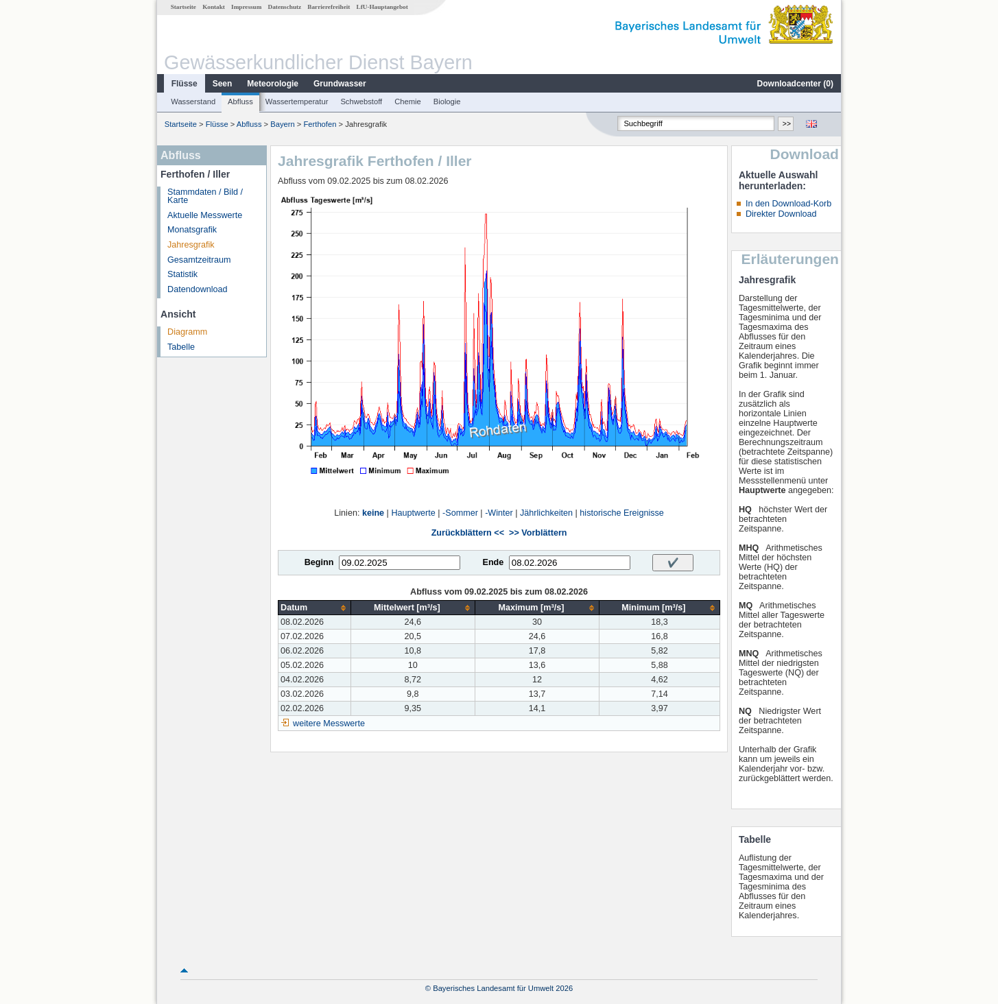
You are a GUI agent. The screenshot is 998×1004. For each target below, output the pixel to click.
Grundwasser (339, 83)
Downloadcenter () (795, 83)
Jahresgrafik (191, 245)
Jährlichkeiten (546, 513)
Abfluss (240, 101)
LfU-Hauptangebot (382, 6)
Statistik (182, 274)
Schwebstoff (361, 101)
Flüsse (184, 83)
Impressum (246, 6)
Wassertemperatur (297, 101)
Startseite (183, 6)
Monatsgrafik (192, 230)
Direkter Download (781, 214)
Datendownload (197, 289)
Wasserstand (193, 101)
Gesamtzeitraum (198, 260)
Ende (492, 562)
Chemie (407, 101)
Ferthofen (320, 124)
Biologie (447, 101)
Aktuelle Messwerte (204, 215)
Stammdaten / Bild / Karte (205, 196)
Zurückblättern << (467, 533)
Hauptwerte (413, 513)
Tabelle (181, 347)
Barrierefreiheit (328, 6)
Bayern (282, 124)
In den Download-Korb (788, 203)
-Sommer (460, 513)
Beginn (319, 562)
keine (373, 513)
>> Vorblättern (538, 533)
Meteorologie (272, 83)
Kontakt (213, 6)
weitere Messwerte (329, 723)
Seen (223, 83)
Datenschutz (285, 6)
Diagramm (187, 332)
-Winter (499, 513)
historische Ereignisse (622, 513)
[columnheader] (314, 608)
